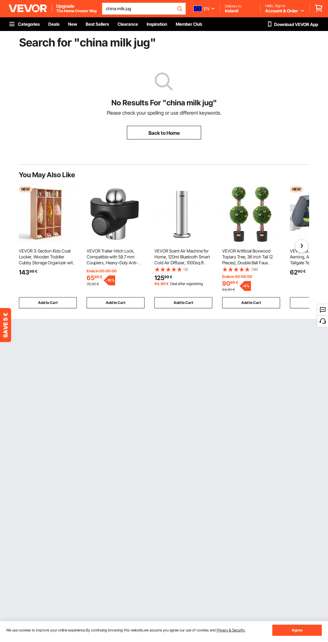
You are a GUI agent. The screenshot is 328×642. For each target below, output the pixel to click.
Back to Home (164, 133)
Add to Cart (48, 302)
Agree (297, 630)
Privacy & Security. (231, 630)
